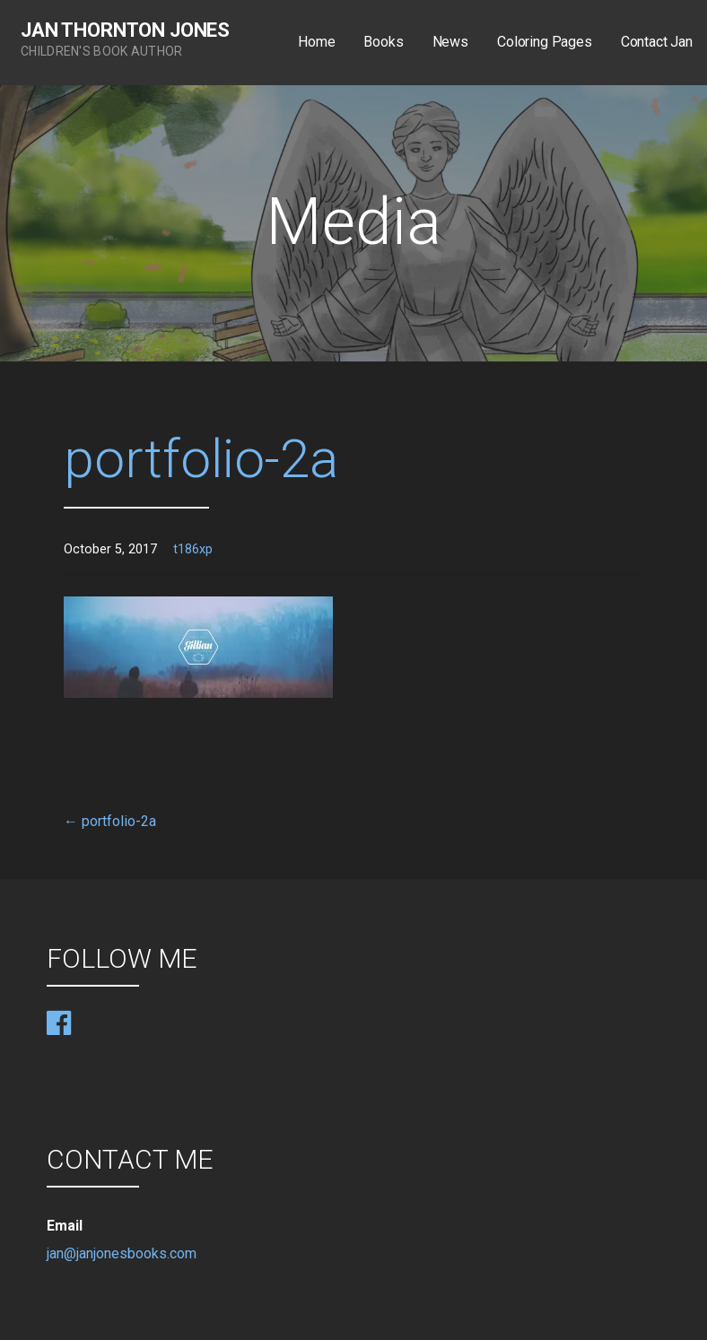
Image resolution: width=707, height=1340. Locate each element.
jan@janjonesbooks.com (121, 1253)
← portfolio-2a (110, 821)
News (450, 41)
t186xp (193, 549)
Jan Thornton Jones (125, 30)
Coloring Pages (544, 41)
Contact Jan (657, 41)
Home (316, 41)
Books (383, 41)
